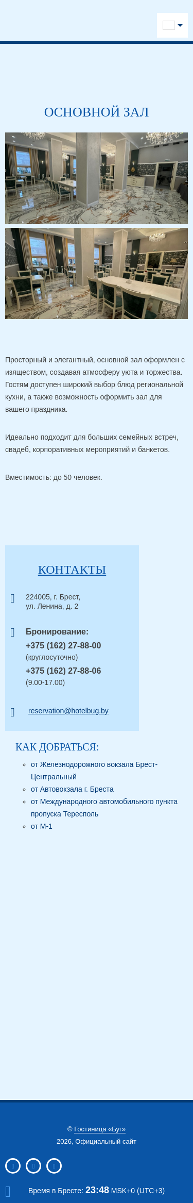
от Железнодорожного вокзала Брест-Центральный (94, 770)
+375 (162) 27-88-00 (63, 645)
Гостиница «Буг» (100, 1129)
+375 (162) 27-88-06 (63, 670)
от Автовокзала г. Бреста (72, 789)
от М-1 (41, 826)
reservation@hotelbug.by (68, 711)
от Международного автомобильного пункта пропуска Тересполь (104, 807)
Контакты (72, 569)
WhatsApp (116, 22)
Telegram (83, 22)
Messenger (132, 22)
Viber (100, 22)
